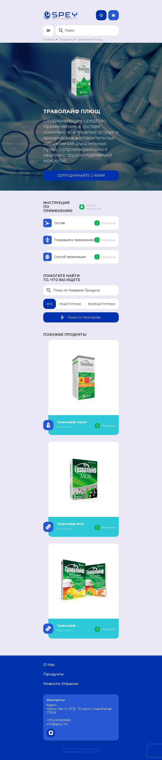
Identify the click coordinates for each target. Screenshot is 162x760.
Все (50, 304)
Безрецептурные (101, 304)
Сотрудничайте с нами (81, 175)
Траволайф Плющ (90, 39)
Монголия (103, 15)
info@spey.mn (57, 724)
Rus (115, 15)
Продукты (66, 39)
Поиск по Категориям (81, 317)
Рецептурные (70, 304)
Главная (48, 39)
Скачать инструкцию (90, 207)
